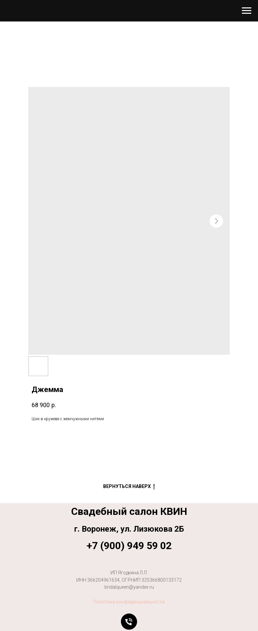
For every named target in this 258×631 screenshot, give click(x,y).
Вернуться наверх (129, 487)
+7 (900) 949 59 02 (129, 545)
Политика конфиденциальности (129, 601)
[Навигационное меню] (246, 10)
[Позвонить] (129, 622)
